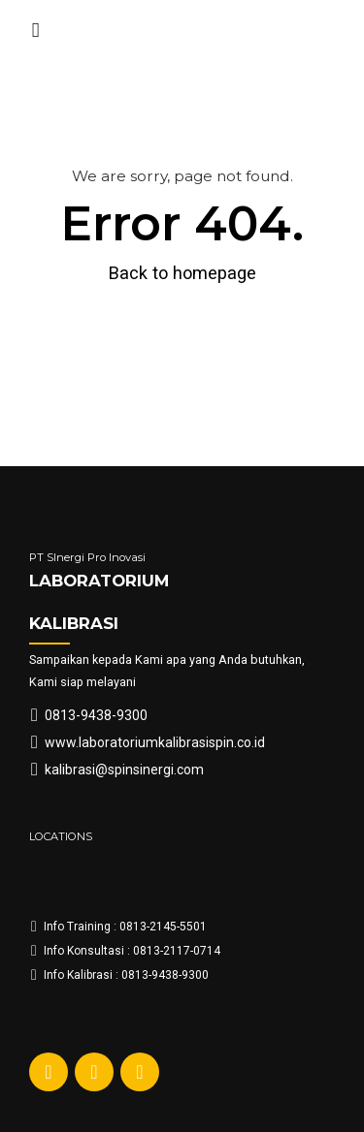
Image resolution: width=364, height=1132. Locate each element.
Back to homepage (182, 273)
